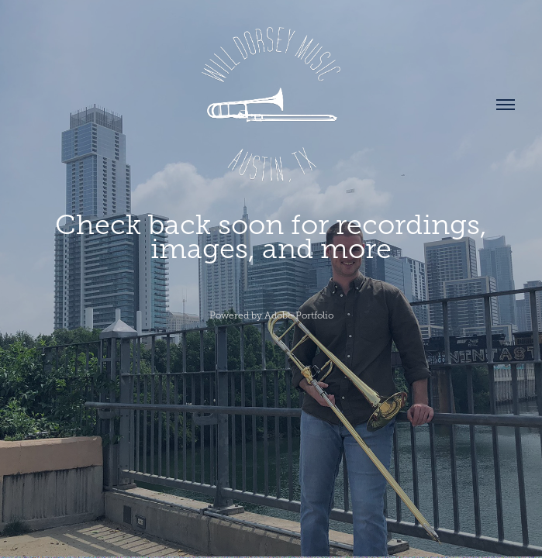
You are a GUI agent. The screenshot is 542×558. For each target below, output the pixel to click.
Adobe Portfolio (298, 315)
